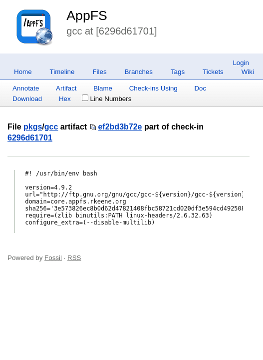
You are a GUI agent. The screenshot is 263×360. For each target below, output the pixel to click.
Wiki (248, 72)
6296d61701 (29, 138)
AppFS (86, 15)
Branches (139, 72)
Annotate (25, 88)
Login (241, 62)
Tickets (213, 72)
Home (23, 72)
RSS (74, 258)
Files (99, 72)
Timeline (62, 72)
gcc (51, 126)
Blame (102, 88)
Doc (200, 88)
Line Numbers (106, 98)
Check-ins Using (153, 88)
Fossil (53, 258)
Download (27, 98)
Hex (65, 98)
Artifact (66, 88)
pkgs (32, 126)
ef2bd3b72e (120, 126)
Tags (178, 72)
